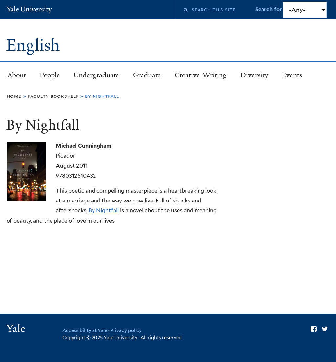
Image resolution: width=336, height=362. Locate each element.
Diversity (254, 75)
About (17, 75)
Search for (269, 9)
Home (14, 96)
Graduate (147, 75)
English (35, 45)
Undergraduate (96, 75)
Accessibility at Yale (84, 330)
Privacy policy (126, 330)
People (50, 75)
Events (292, 75)
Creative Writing (201, 75)
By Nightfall (104, 210)
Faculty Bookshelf (53, 96)
